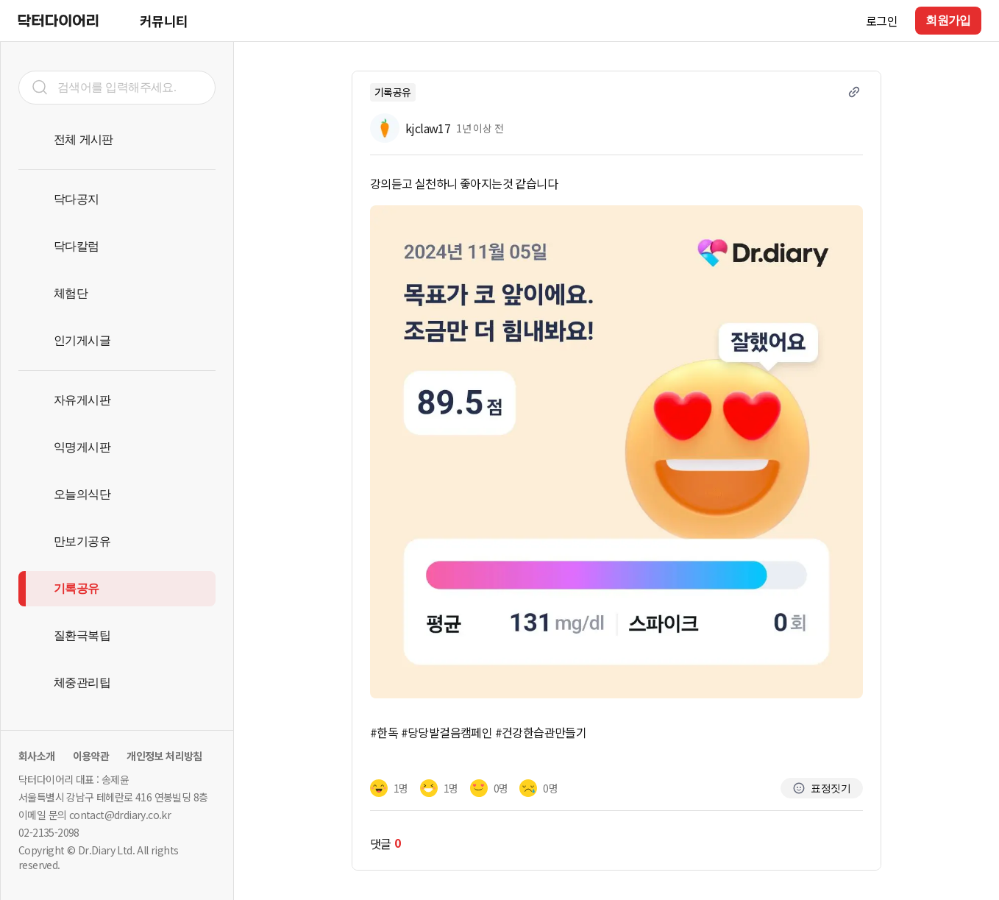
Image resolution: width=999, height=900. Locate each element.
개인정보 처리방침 (164, 755)
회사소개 (36, 755)
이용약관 (91, 755)
